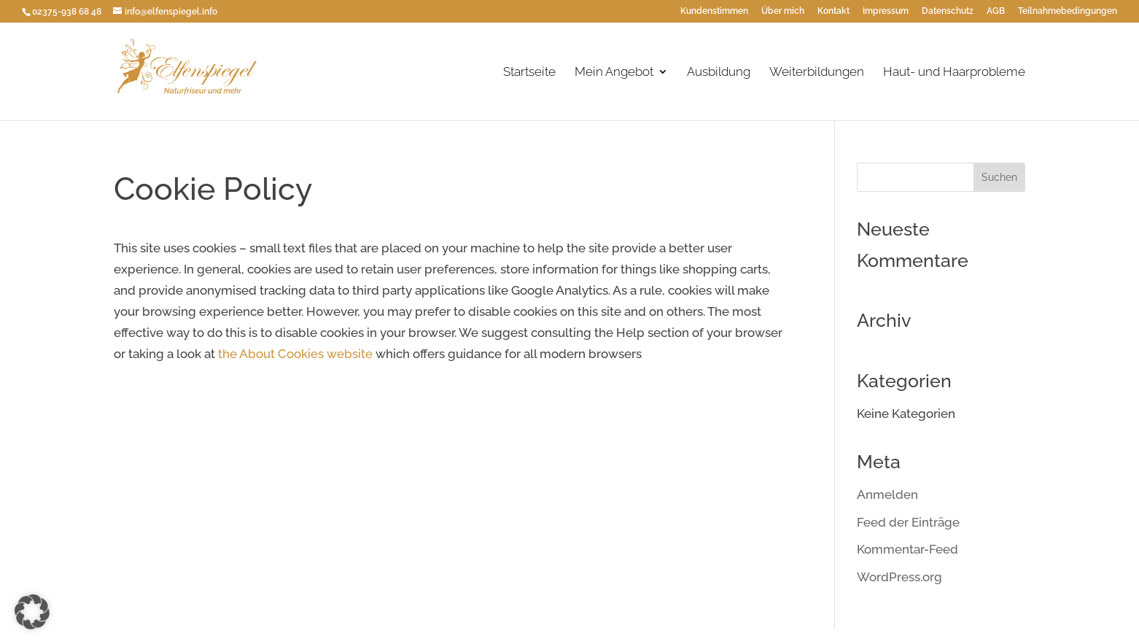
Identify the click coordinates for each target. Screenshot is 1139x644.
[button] (32, 612)
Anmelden (887, 494)
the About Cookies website (295, 353)
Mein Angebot (614, 72)
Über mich (782, 11)
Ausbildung (718, 72)
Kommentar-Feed (907, 549)
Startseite (529, 72)
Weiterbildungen (816, 72)
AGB (996, 11)
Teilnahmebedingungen (1067, 11)
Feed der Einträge (908, 522)
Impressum (886, 11)
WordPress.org (899, 577)
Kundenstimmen (714, 11)
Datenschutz (947, 11)
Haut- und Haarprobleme (954, 72)
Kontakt (833, 11)
